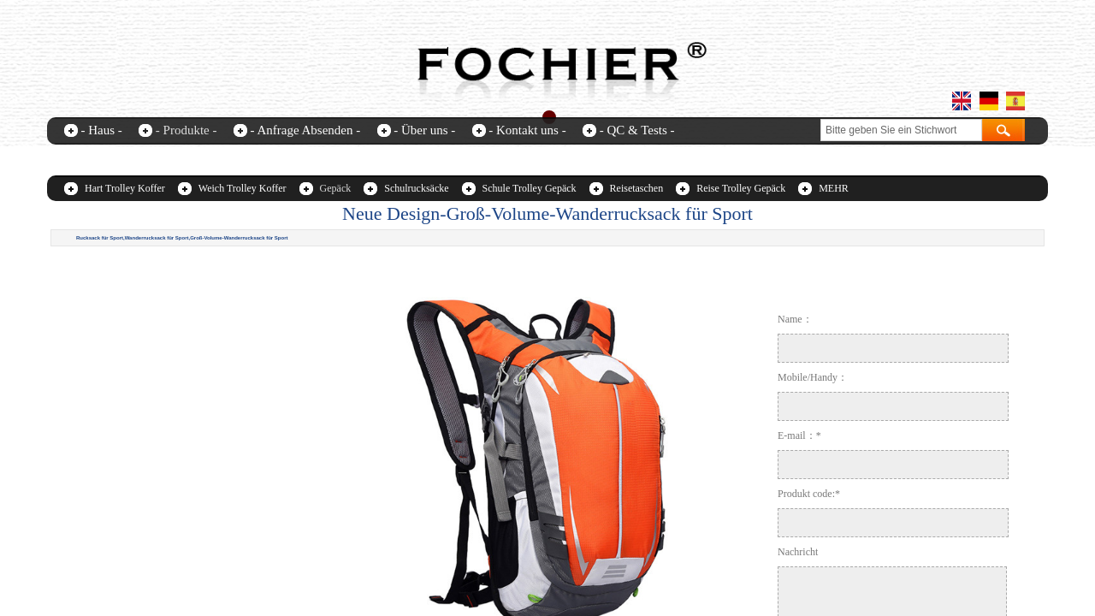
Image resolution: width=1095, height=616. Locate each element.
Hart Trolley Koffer (125, 188)
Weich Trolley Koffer (242, 188)
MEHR (834, 188)
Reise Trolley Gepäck (740, 188)
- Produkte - (186, 130)
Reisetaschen (637, 188)
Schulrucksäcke (416, 188)
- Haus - (101, 130)
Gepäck (336, 188)
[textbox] (901, 130)
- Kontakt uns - (526, 130)
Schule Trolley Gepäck (529, 188)
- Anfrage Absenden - (305, 130)
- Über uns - (424, 130)
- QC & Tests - (637, 130)
